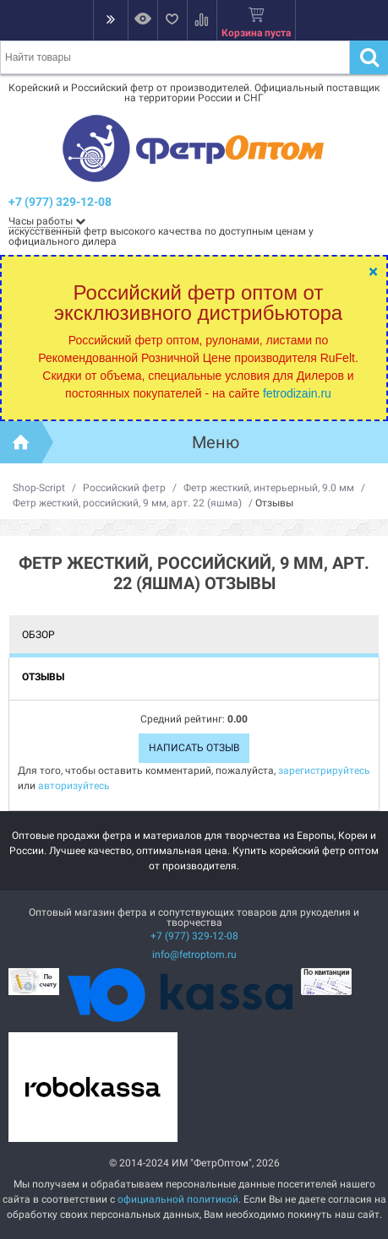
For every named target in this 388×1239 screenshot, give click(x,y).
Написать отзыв (194, 748)
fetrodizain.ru (297, 393)
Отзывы (43, 677)
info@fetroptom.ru (194, 954)
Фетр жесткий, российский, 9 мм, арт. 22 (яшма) (127, 503)
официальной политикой (177, 1199)
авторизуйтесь (74, 786)
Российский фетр (124, 488)
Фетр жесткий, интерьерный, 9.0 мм (268, 488)
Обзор (38, 635)
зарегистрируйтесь (324, 770)
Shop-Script (39, 488)
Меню (215, 442)
